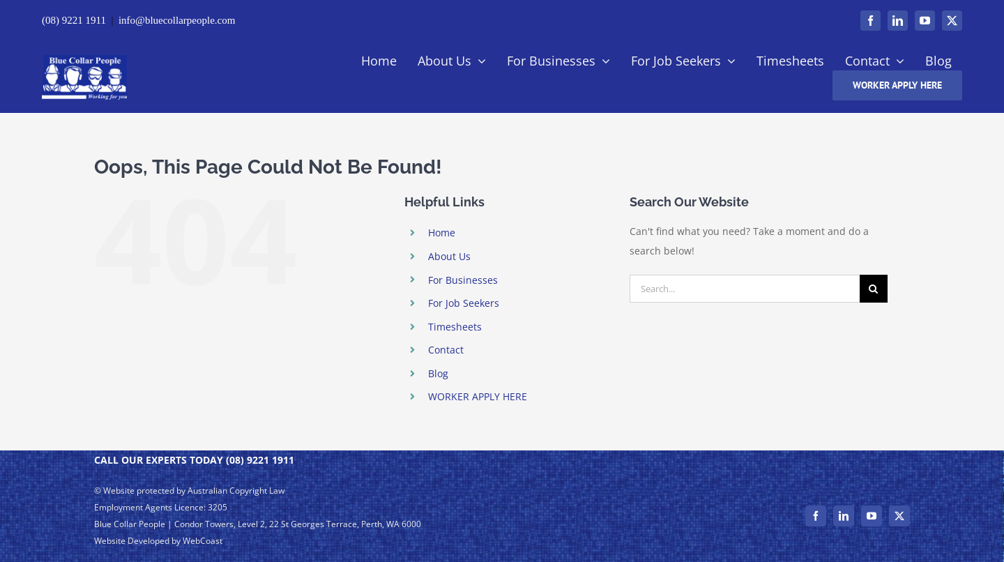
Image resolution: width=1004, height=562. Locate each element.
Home (441, 232)
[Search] (874, 289)
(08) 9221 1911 (74, 20)
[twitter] (952, 20)
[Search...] (745, 289)
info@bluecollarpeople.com (177, 20)
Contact (446, 349)
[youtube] (925, 20)
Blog (438, 373)
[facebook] (870, 20)
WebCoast (202, 541)
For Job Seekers (463, 303)
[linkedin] (898, 20)
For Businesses (463, 280)
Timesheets (455, 326)
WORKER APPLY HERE (477, 396)
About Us (449, 256)
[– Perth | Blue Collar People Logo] (84, 59)
